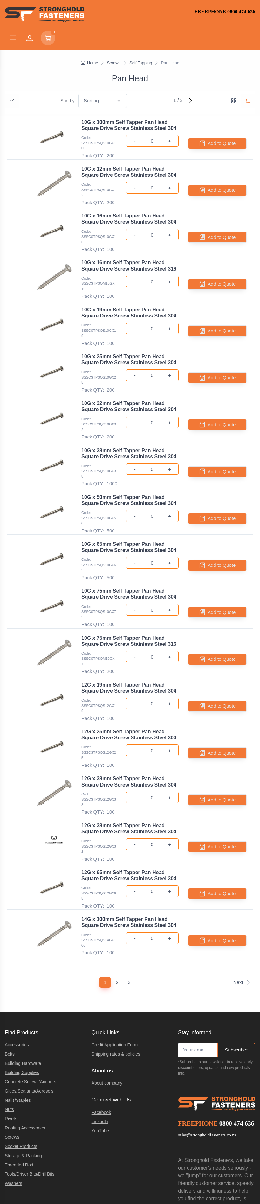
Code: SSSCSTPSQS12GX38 (98, 746)
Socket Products (21, 1078)
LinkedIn (100, 1053)
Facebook (101, 1044)
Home (89, 63)
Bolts (10, 985)
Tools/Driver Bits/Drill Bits (29, 1105)
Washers (13, 1115)
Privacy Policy (187, 1168)
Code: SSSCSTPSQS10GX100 (98, 143)
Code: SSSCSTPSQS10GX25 (98, 358)
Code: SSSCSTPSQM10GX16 (98, 272)
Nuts (9, 1041)
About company (107, 1014)
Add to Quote (217, 143)
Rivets (11, 1050)
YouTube (100, 1062)
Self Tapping (140, 63)
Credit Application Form (115, 976)
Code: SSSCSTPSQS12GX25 (98, 703)
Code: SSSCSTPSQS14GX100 (98, 875)
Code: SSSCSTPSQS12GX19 (98, 660)
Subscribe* (236, 981)
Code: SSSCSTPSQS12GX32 (98, 789)
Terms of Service (215, 1168)
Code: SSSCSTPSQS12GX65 (98, 832)
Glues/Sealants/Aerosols (29, 1022)
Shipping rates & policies (116, 985)
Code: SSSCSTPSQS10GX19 (98, 315)
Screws (113, 63)
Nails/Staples (18, 1032)
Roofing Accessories (25, 1059)
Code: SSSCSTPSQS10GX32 (98, 401)
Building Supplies (22, 1004)
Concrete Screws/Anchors (30, 1013)
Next (241, 914)
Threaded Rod (19, 1096)
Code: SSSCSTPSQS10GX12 (98, 186)
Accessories (17, 976)
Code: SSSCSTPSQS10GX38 (98, 445)
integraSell (96, 1192)
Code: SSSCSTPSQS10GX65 (98, 531)
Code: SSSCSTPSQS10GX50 (98, 488)
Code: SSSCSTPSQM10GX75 (98, 617)
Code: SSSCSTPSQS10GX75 (98, 574)
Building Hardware (23, 995)
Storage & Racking (23, 1087)
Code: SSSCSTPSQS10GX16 (98, 229)
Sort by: (68, 100)
